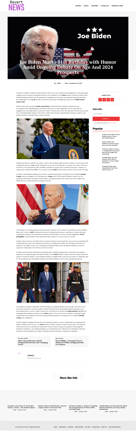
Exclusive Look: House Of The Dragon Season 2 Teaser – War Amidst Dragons (111, 136)
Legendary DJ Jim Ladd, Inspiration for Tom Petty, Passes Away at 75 (110, 168)
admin (59, 83)
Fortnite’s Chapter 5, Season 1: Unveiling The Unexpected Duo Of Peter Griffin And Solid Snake (110, 151)
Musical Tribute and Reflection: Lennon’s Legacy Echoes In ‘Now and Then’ (110, 143)
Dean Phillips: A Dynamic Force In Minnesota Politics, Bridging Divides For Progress (70, 342)
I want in (106, 119)
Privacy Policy (112, 123)
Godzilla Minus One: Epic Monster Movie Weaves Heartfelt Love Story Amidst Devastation (110, 160)
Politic (59, 56)
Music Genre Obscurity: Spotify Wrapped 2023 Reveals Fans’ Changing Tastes (33, 342)
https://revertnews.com (34, 358)
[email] (106, 114)
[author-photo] (10, 409)
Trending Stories (73, 56)
